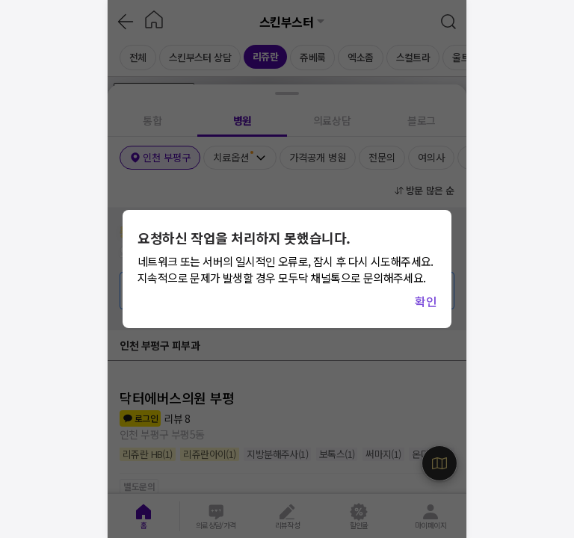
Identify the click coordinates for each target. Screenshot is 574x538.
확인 (425, 301)
